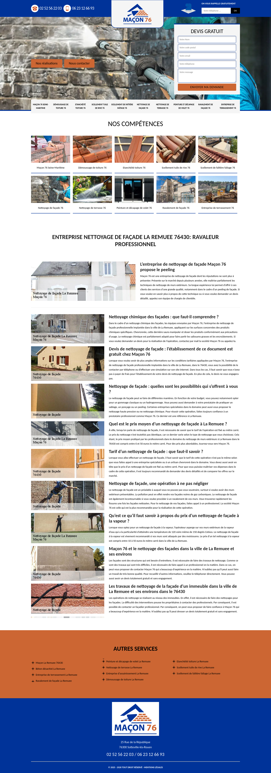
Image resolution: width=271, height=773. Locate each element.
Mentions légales (153, 767)
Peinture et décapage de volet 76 (184, 106)
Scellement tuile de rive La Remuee (195, 667)
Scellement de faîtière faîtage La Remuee (198, 673)
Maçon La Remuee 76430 (49, 662)
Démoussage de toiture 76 (61, 106)
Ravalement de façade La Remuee (54, 680)
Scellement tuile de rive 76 (100, 106)
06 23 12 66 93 (78, 8)
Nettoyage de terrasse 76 (162, 106)
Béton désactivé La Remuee (50, 668)
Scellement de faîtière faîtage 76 (122, 106)
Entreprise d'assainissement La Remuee (127, 673)
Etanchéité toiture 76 (80, 106)
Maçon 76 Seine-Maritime (40, 106)
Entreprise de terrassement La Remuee (56, 674)
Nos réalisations (47, 63)
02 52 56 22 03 (46, 8)
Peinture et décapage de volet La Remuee (128, 661)
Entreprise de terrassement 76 (228, 106)
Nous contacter (79, 63)
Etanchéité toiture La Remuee (192, 661)
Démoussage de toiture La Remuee (125, 679)
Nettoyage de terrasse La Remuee (124, 667)
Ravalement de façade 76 (205, 106)
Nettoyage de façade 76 (143, 106)
